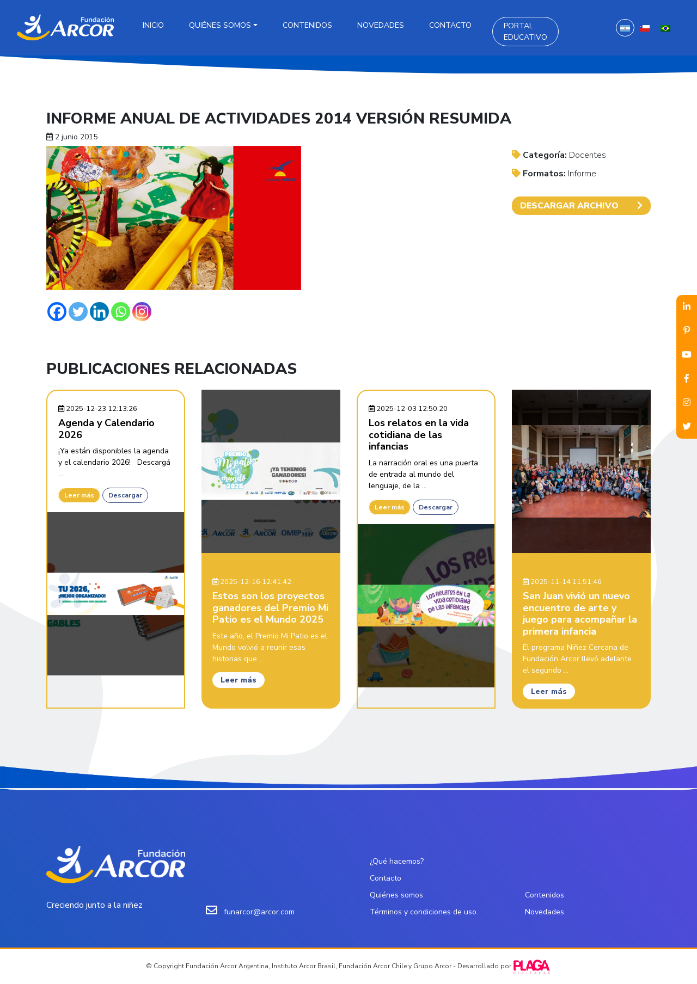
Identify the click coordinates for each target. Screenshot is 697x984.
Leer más (79, 495)
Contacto (450, 25)
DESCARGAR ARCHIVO (581, 206)
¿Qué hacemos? (397, 861)
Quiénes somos (220, 25)
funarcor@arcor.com (259, 912)
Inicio (153, 25)
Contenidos (307, 25)
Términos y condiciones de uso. (424, 912)
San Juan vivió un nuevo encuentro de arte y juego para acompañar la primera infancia (580, 613)
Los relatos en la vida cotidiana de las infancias (419, 434)
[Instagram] (141, 311)
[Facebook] (56, 311)
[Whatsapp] (120, 311)
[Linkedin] (99, 311)
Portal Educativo (525, 31)
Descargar (125, 495)
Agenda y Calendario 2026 (106, 428)
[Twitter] (78, 311)
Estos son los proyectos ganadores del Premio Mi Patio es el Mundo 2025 (270, 607)
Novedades (380, 25)
